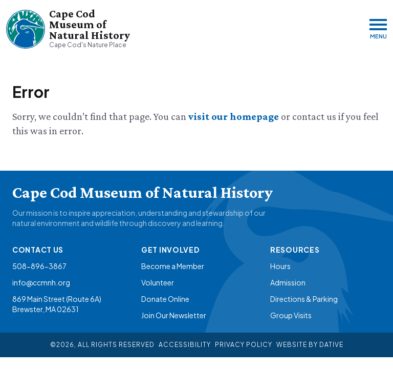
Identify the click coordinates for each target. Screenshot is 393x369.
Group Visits (291, 315)
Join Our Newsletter (173, 315)
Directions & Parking (304, 298)
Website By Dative (309, 344)
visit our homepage (234, 116)
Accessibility (185, 344)
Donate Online (165, 298)
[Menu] (378, 28)
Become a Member (172, 266)
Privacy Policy (243, 344)
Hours (280, 266)
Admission (287, 282)
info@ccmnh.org (41, 282)
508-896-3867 (39, 266)
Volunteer (157, 282)
